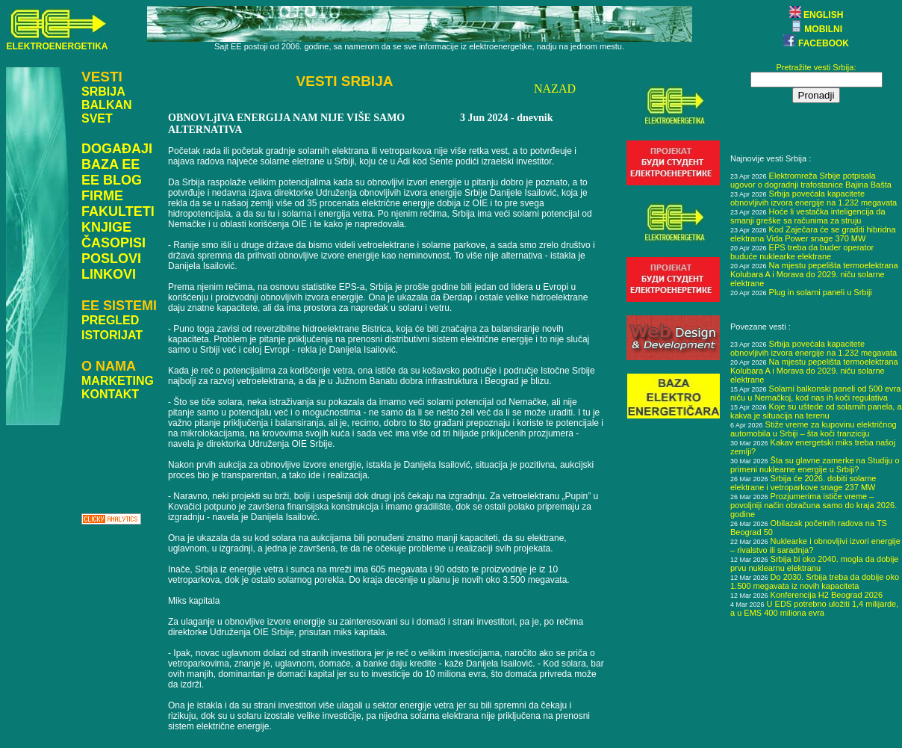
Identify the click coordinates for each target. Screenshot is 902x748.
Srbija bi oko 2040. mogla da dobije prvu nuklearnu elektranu (814, 563)
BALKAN (106, 105)
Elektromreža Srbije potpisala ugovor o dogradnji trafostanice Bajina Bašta (811, 180)
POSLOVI (111, 258)
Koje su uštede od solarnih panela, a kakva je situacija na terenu (816, 411)
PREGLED (110, 320)
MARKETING (117, 380)
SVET (97, 118)
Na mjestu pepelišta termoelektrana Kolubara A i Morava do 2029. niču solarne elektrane (814, 274)
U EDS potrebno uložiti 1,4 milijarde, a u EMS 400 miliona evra (814, 608)
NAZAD (555, 88)
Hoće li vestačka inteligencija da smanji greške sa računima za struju (808, 216)
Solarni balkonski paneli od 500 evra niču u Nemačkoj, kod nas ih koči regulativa (815, 393)
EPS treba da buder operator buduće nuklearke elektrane (802, 252)
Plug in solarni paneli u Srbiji (820, 292)
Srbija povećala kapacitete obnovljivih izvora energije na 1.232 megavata (813, 198)
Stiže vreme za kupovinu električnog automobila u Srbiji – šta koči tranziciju (813, 429)
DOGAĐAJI (116, 148)
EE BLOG (111, 180)
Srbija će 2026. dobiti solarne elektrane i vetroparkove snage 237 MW (803, 483)
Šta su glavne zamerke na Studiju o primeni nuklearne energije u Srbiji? (815, 465)
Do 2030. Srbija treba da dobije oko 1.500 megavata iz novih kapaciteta (814, 581)
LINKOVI (108, 274)
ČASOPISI (113, 242)
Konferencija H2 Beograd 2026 (827, 594)
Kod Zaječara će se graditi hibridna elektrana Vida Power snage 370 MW (813, 234)
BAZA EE (110, 164)
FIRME (102, 195)
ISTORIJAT (112, 335)
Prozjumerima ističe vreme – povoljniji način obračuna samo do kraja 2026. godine (813, 505)
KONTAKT (110, 394)
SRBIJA (103, 91)
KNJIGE (106, 227)
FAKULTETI (118, 211)
